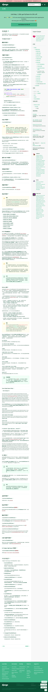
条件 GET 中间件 (39, 56)
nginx (16, 469)
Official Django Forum (37, 129)
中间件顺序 (37, 85)
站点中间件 (38, 78)
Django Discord (22, 668)
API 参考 (36, 106)
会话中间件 (38, 76)
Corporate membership (38, 668)
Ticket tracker (35, 134)
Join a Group (14, 666)
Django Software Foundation (10, 688)
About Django (4, 666)
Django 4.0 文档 (37, 104)
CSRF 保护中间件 (39, 81)
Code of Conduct (5, 676)
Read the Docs (36, 145)
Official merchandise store (38, 670)
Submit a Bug (14, 670)
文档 (4, 9)
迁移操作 (27, 646)
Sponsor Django (37, 666)
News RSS (28, 677)
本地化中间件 (38, 58)
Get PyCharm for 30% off (24, 24)
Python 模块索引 (37, 98)
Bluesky (28, 673)
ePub (34, 144)
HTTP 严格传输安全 (40, 64)
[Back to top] (46, 690)
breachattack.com (18, 133)
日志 (3, 646)
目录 (35, 95)
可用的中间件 (37, 49)
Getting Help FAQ (22, 666)
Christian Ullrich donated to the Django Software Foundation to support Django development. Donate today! (40, 38)
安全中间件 (38, 62)
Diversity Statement (5, 678)
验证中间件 (38, 79)
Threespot (33, 685)
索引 (34, 120)
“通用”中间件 (38, 53)
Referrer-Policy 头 (13, 297)
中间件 (35, 47)
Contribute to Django (15, 668)
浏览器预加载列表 (16, 257)
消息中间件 (38, 60)
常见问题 (34, 114)
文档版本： (43, 687)
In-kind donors (20, 685)
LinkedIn (28, 675)
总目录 (35, 96)
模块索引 (37, 120)
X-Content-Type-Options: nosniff (15, 439)
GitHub (28, 666)
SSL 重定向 (39, 74)
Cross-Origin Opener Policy (12, 396)
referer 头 (8, 289)
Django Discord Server (37, 124)
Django (5, 5)
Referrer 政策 (39, 66)
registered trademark (31, 688)
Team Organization (5, 671)
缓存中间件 (38, 51)
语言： (43, 684)
